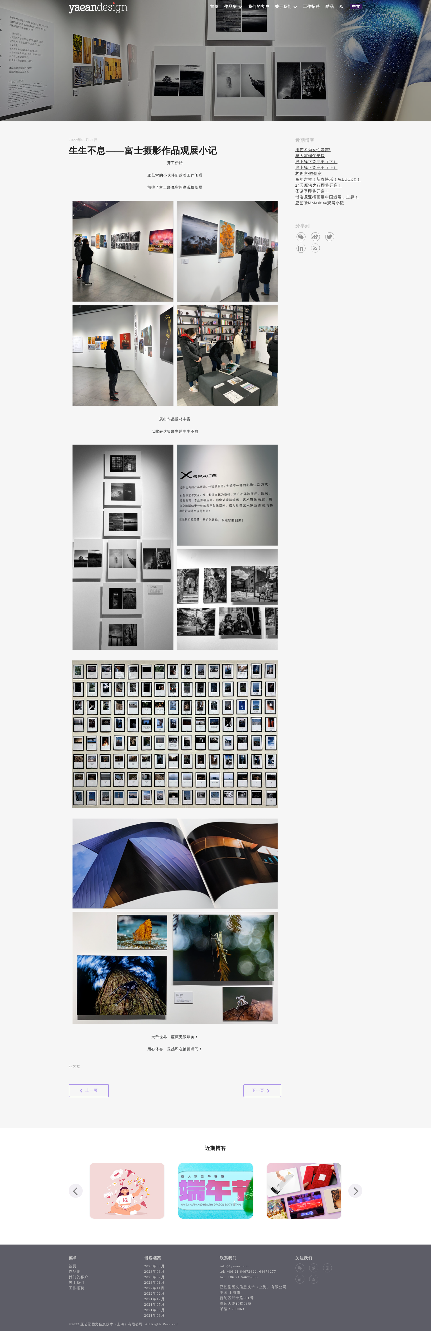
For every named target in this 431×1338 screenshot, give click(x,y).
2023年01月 (154, 1282)
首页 (214, 7)
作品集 (233, 7)
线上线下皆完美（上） (316, 168)
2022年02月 (154, 1293)
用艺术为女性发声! (313, 150)
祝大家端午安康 (310, 156)
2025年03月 (154, 1266)
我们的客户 (258, 7)
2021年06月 (154, 1310)
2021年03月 (154, 1315)
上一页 (88, 1090)
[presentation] (76, 1191)
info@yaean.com (234, 1266)
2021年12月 (154, 1299)
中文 (357, 7)
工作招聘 (311, 7)
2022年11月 (154, 1288)
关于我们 (286, 7)
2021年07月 (154, 1304)
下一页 (261, 1090)
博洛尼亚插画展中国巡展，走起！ (327, 197)
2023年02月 (154, 1277)
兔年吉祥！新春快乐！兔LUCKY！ (328, 179)
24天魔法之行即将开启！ (318, 185)
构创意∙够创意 (308, 173)
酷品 (330, 7)
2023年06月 (154, 1271)
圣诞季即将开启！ (312, 191)
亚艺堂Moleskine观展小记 (319, 203)
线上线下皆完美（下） (316, 162)
